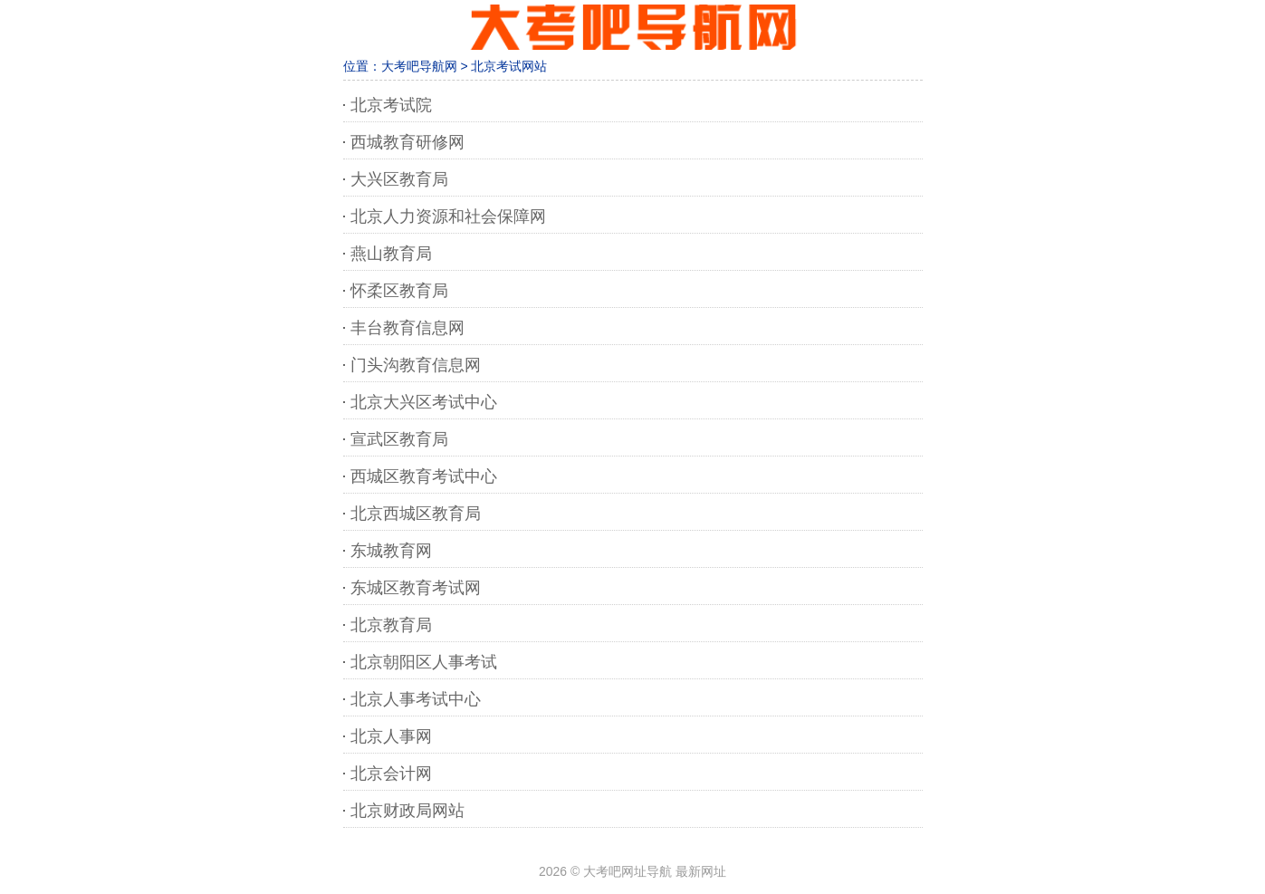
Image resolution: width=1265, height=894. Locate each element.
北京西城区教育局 (415, 514)
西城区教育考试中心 (423, 476)
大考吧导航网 (419, 66)
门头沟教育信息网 (415, 365)
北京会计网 (391, 773)
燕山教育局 (391, 254)
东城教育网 (391, 551)
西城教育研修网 (407, 142)
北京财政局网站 (407, 811)
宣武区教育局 (399, 439)
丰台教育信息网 (407, 328)
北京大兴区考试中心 (423, 402)
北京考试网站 (509, 66)
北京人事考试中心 (415, 699)
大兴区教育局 (399, 179)
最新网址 (701, 871)
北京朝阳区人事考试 (423, 662)
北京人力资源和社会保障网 (448, 216)
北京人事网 (391, 736)
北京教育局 (391, 625)
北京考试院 (391, 105)
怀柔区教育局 (399, 291)
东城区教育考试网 (415, 588)
